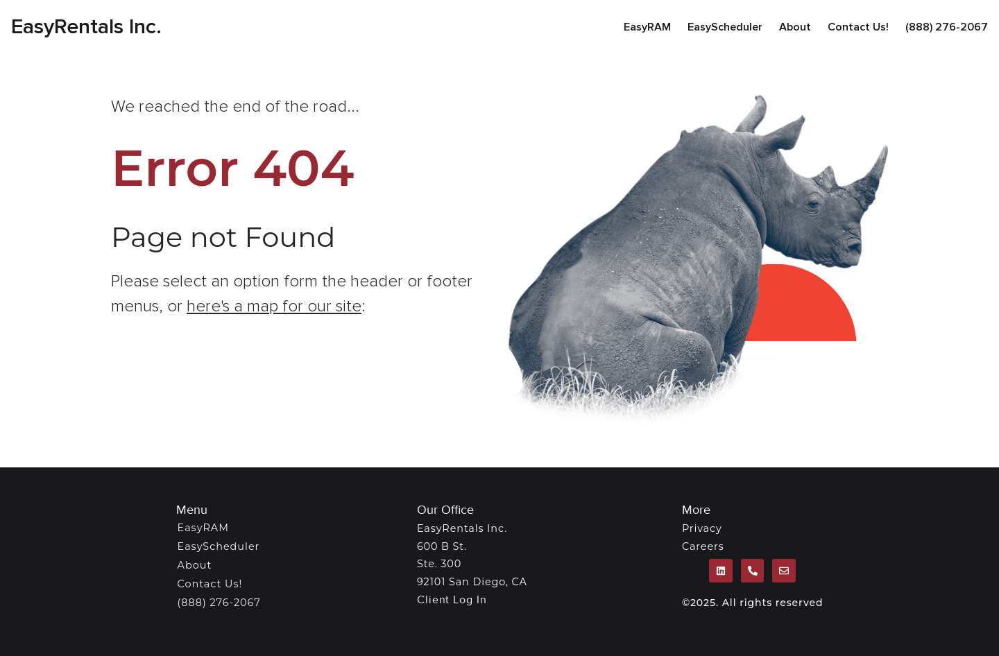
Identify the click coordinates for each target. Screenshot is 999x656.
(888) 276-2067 (946, 27)
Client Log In (452, 600)
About (795, 27)
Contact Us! (858, 27)
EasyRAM (647, 27)
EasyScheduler (725, 27)
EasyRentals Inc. (86, 27)
